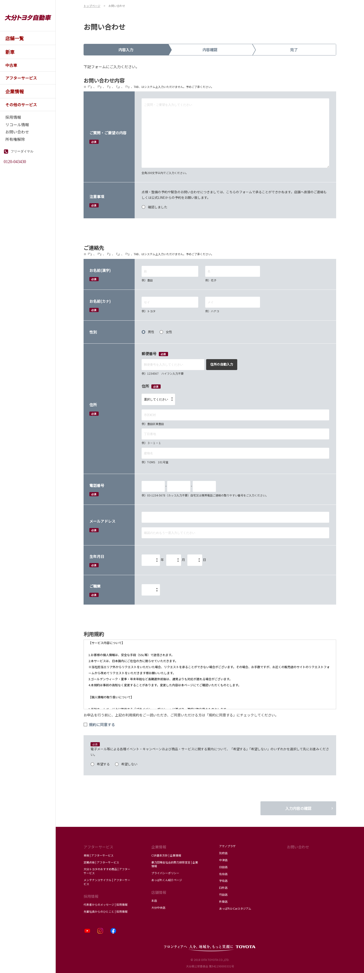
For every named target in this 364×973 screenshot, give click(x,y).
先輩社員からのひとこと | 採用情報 (105, 911)
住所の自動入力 (221, 364)
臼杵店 (223, 887)
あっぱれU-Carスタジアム (235, 908)
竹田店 (223, 894)
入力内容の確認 (298, 808)
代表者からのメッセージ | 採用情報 (105, 904)
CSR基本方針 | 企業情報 (166, 855)
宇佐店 (223, 881)
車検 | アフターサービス (99, 855)
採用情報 (91, 896)
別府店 (223, 853)
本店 (154, 900)
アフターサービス (98, 847)
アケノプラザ (227, 846)
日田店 (223, 867)
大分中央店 (158, 907)
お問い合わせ (298, 847)
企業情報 (158, 847)
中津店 (223, 860)
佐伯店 (223, 874)
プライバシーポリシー (165, 873)
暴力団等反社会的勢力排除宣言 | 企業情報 (174, 864)
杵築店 (223, 901)
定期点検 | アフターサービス (101, 862)
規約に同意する (99, 724)
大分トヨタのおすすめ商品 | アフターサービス (107, 871)
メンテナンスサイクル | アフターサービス (107, 882)
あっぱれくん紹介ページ (166, 880)
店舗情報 (158, 892)
